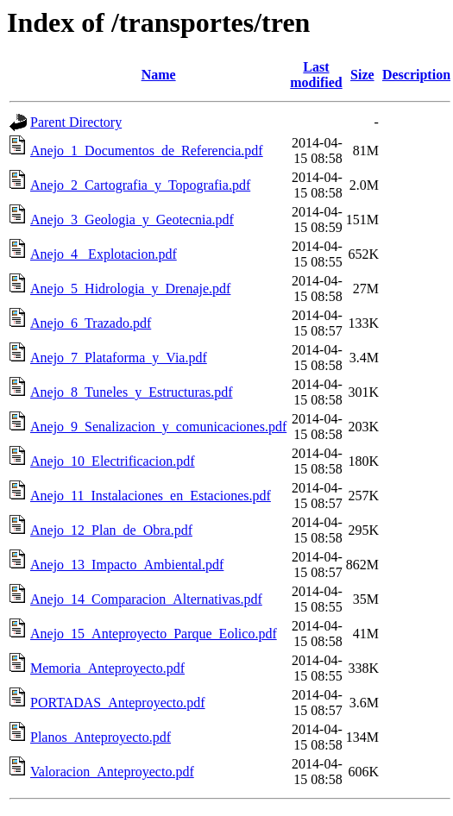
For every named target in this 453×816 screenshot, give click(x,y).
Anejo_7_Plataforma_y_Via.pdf (118, 357)
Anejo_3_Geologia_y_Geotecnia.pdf (132, 219)
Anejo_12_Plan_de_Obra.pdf (111, 530)
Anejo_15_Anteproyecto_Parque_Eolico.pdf (153, 633)
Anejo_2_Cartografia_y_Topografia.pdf (140, 185)
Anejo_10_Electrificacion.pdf (112, 461)
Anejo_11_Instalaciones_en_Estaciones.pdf (150, 495)
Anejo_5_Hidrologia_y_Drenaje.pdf (130, 288)
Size (362, 74)
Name (159, 74)
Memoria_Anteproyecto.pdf (107, 668)
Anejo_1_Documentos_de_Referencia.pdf (146, 150)
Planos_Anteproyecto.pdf (100, 737)
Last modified (316, 75)
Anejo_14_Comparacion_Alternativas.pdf (146, 599)
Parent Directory (76, 122)
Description (416, 74)
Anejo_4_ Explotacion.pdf (103, 254)
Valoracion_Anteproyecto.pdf (112, 771)
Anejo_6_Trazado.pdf (90, 323)
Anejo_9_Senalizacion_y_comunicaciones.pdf (158, 426)
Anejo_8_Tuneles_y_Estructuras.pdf (131, 392)
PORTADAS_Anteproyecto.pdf (117, 702)
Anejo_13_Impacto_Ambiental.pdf (126, 564)
